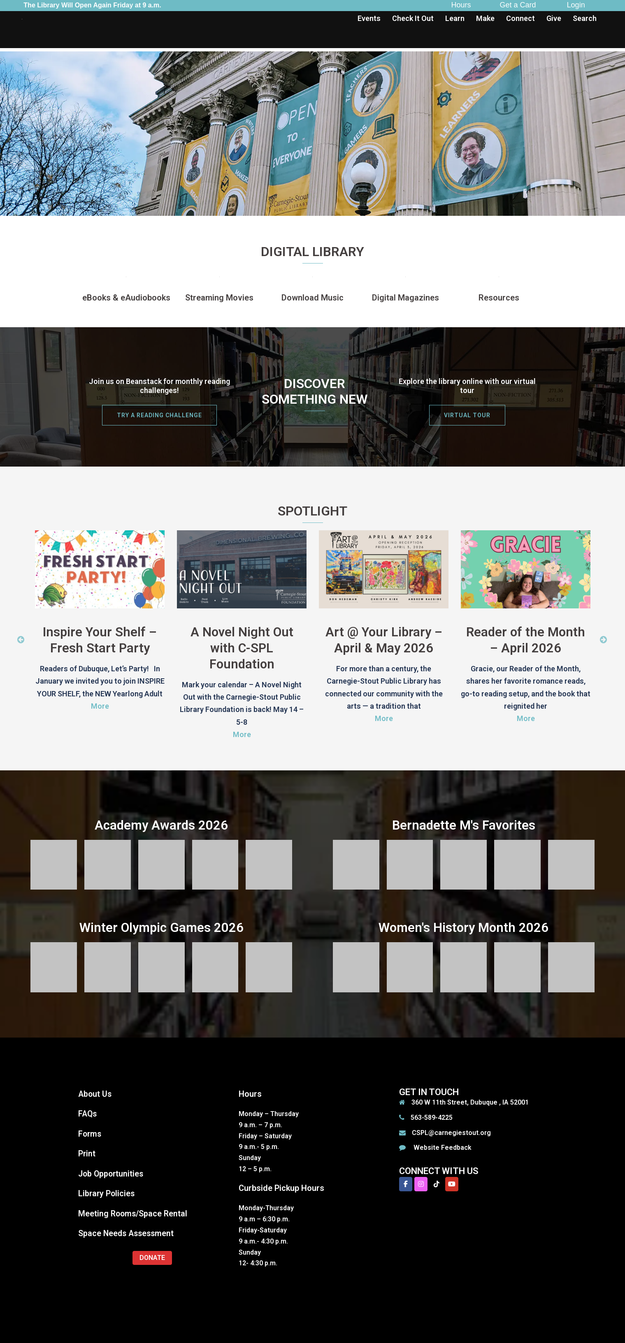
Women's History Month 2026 (463, 926)
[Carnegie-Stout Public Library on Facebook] (405, 1183)
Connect (520, 18)
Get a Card (518, 5)
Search (585, 18)
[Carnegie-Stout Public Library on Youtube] (451, 1183)
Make (485, 18)
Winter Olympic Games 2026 (161, 926)
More (100, 705)
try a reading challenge (159, 415)
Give (553, 18)
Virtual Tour (467, 415)
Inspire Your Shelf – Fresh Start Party (100, 639)
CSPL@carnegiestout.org (451, 1131)
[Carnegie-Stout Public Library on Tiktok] (436, 1183)
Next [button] (603, 639)
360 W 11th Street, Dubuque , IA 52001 (470, 1101)
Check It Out (413, 18)
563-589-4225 (432, 1116)
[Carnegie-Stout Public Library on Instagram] (421, 1183)
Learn (455, 18)
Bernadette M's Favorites (463, 824)
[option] (100, 625)
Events (369, 18)
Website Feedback (442, 1147)
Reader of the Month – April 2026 (525, 639)
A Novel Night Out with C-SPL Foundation (242, 647)
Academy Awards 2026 (161, 824)
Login (576, 5)
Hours (461, 5)
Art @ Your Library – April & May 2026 (384, 639)
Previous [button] (21, 639)
